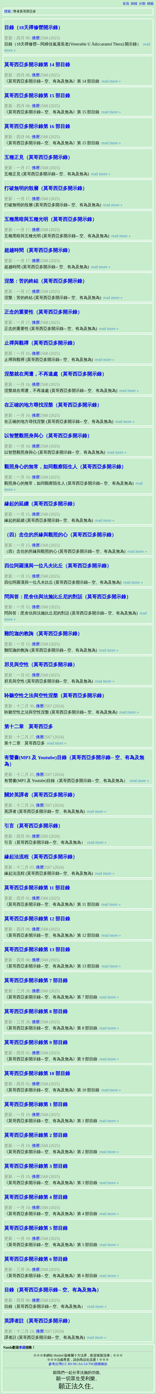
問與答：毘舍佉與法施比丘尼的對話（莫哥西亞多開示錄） (67, 596)
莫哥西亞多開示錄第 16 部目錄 (37, 126)
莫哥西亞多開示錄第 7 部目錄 (36, 980)
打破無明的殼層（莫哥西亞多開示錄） (45, 188)
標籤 (150, 3)
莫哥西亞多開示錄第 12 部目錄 (37, 918)
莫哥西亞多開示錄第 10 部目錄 (37, 1073)
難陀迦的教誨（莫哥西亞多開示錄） (43, 633)
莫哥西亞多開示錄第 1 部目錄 (36, 1104)
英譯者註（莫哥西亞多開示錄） (38, 1320)
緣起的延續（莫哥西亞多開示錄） (40, 503)
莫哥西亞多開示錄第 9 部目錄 (36, 1042)
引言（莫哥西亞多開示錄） (33, 825)
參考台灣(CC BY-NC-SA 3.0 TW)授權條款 (78, 1364)
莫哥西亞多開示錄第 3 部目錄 (36, 1166)
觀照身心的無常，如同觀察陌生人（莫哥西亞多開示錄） (65, 466)
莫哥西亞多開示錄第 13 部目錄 (37, 949)
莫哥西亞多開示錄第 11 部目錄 (37, 887)
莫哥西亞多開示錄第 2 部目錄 (36, 1135)
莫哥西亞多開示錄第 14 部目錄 (37, 64)
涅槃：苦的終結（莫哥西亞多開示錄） (45, 281)
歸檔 (134, 3)
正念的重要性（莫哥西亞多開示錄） (43, 312)
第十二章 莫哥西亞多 (28, 726)
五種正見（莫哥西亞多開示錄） (38, 157)
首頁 (126, 3)
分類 (142, 3)
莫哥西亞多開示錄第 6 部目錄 (36, 1259)
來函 (22, 1347)
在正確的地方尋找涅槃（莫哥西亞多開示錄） (53, 405)
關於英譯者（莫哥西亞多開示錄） (40, 794)
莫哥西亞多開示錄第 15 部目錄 (37, 95)
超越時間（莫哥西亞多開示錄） (38, 250)
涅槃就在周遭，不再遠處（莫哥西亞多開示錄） (55, 374)
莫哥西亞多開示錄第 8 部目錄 (36, 1011)
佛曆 (36, 38)
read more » (110, 81)
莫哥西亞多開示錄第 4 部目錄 (36, 1197)
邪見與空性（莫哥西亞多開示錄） (40, 664)
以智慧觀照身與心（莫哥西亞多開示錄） (48, 435)
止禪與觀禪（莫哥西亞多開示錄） (40, 343)
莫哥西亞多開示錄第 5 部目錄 (36, 1228)
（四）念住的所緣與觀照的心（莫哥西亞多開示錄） (60, 534)
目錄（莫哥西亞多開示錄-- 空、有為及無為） (52, 1290)
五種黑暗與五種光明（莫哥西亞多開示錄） (50, 219)
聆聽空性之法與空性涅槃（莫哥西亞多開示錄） (55, 695)
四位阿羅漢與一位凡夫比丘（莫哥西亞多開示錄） (58, 565)
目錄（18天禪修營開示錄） (33, 27)
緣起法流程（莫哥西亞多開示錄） (40, 856)
